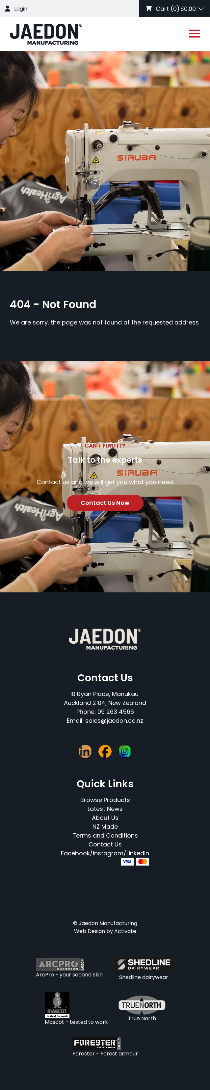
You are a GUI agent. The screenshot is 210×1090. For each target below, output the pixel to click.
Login (20, 9)
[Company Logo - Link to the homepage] (46, 34)
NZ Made (105, 826)
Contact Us (105, 844)
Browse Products (105, 800)
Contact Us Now (105, 503)
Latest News (105, 809)
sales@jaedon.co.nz (114, 720)
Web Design (89, 931)
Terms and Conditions (105, 835)
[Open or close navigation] (194, 34)
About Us (105, 818)
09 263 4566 (115, 712)
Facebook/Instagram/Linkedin (105, 853)
